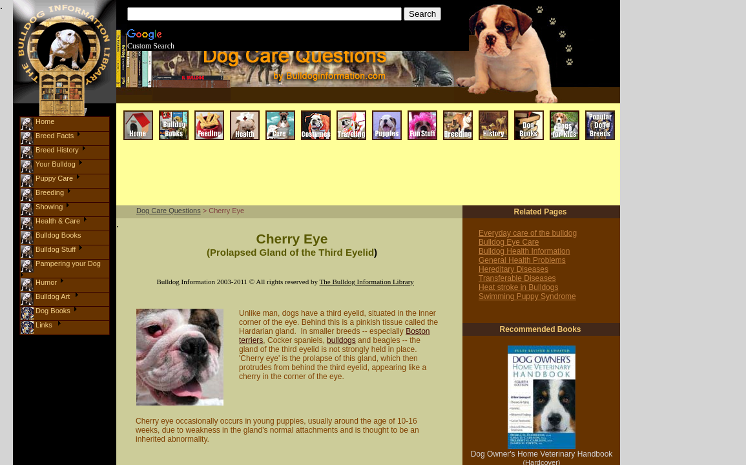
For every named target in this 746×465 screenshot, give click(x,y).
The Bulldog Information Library (367, 281)
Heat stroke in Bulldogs (518, 287)
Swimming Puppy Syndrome (527, 296)
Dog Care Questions (168, 210)
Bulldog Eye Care (509, 242)
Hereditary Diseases (513, 269)
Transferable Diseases (517, 278)
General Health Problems (522, 260)
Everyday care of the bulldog (528, 233)
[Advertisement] (360, 174)
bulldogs (341, 340)
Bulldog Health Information (524, 251)
